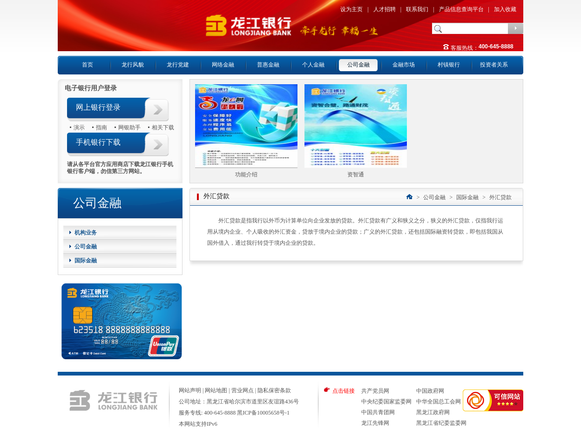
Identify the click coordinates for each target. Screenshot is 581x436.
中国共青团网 (378, 412)
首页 (87, 64)
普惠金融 (268, 64)
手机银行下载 (98, 142)
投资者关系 (494, 64)
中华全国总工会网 (438, 401)
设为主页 (351, 9)
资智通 (355, 174)
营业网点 (242, 390)
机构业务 (85, 232)
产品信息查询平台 (461, 9)
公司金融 (358, 64)
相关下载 (163, 127)
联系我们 (417, 9)
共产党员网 (375, 391)
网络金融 (223, 64)
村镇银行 (449, 64)
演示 (79, 127)
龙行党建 (178, 64)
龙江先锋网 (375, 423)
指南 (101, 127)
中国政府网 (430, 391)
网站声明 (190, 390)
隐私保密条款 (274, 390)
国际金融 (85, 260)
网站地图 (216, 390)
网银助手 (129, 127)
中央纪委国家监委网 (386, 401)
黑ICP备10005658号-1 (263, 412)
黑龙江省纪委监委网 (441, 423)
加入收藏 (505, 9)
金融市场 (403, 64)
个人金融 (313, 64)
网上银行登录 (98, 107)
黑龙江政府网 (433, 412)
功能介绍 (246, 174)
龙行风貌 (133, 64)
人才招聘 (384, 9)
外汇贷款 (500, 197)
